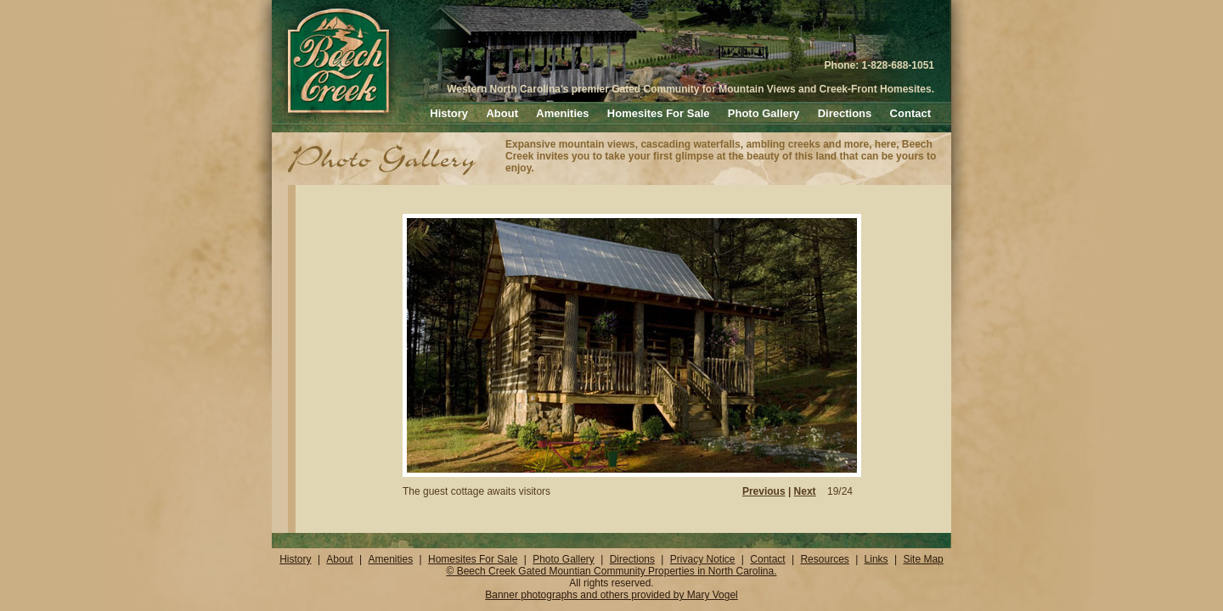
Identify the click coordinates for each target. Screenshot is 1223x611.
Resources (824, 559)
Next (805, 491)
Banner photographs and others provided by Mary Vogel (611, 595)
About (502, 113)
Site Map (923, 559)
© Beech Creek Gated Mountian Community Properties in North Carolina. (611, 571)
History (449, 113)
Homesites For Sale (658, 113)
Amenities (562, 113)
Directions (845, 113)
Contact (910, 113)
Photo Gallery (764, 113)
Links (876, 559)
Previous (764, 491)
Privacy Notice (702, 559)
